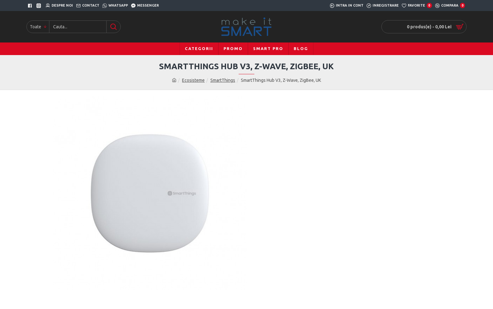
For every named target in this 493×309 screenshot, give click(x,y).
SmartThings (222, 80)
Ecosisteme (193, 80)
